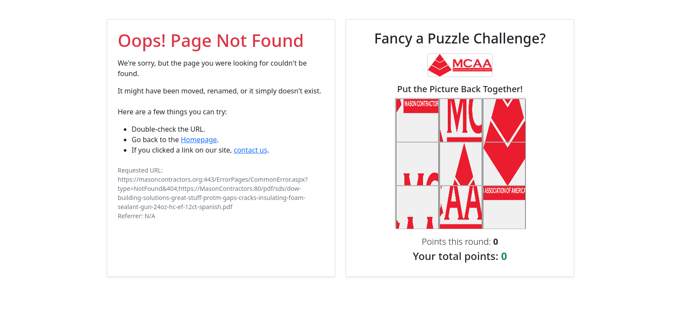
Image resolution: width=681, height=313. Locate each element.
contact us (250, 150)
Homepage (199, 139)
